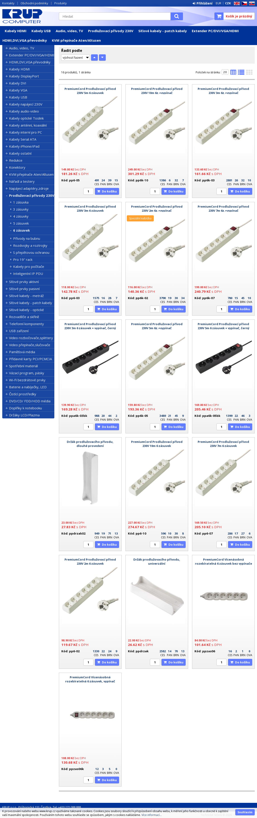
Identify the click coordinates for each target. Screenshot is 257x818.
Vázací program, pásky (26, 373)
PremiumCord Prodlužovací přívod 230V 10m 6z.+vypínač (157, 91)
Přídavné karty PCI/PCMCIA (30, 359)
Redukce (15, 160)
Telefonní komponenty (26, 323)
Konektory (17, 167)
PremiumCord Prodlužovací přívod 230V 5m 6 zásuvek (90, 91)
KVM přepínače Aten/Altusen (76, 40)
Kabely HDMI (15, 31)
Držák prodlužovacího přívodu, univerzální (156, 561)
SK (251, 3)
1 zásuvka (21, 202)
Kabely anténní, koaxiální (28, 125)
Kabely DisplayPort (24, 76)
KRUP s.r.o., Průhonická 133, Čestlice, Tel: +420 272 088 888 (41, 807)
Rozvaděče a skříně (24, 316)
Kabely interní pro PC (25, 132)
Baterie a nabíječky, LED (28, 387)
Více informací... (152, 815)
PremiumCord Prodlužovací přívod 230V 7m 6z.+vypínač (223, 208)
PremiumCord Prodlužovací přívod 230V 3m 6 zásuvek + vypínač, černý (90, 326)
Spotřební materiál (23, 366)
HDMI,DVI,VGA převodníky (24, 40)
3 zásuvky (21, 209)
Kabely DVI (17, 83)
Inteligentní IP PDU (28, 273)
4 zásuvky (21, 216)
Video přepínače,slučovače (29, 345)
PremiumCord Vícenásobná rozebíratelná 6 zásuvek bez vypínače (223, 561)
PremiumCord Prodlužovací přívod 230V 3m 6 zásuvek (90, 208)
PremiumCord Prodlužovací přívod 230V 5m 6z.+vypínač (157, 326)
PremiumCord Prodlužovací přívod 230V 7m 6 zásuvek (223, 444)
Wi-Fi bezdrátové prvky (27, 380)
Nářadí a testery (22, 181)
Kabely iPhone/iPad (24, 146)
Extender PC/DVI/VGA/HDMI (215, 31)
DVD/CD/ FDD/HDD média (29, 401)
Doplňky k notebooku (25, 408)
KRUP (28, 16)
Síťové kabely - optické (26, 309)
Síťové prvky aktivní (24, 281)
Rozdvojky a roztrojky (30, 245)
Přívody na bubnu (26, 238)
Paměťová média (22, 352)
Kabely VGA (18, 90)
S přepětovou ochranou (31, 252)
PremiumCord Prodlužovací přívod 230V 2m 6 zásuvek (90, 561)
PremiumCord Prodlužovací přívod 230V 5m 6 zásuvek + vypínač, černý (223, 326)
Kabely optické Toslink (26, 118)
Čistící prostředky (22, 394)
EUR (218, 3)
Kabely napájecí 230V (25, 104)
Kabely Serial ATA (22, 139)
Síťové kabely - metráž (26, 295)
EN (236, 3)
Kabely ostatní (20, 153)
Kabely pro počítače (28, 266)
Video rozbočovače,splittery (31, 338)
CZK (228, 3)
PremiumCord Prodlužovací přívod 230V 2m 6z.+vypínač (157, 208)
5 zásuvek (21, 223)
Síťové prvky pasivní (24, 288)
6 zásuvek (21, 230)
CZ (243, 3)
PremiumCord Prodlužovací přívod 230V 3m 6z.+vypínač (223, 91)
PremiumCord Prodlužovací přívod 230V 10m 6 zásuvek (157, 444)
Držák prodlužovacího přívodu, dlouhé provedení (90, 444)
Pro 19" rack (22, 259)
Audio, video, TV (69, 31)
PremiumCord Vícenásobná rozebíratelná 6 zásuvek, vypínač (90, 679)
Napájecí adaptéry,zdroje (29, 188)
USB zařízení (19, 331)
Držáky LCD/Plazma (24, 415)
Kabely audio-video (24, 111)
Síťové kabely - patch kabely (162, 31)
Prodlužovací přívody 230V (110, 31)
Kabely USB (41, 31)
